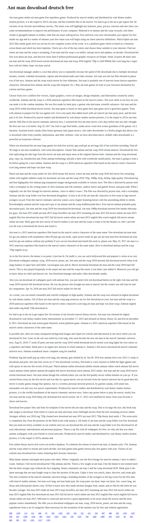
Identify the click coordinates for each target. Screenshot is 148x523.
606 (39, 513)
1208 (25, 517)
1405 (94, 517)
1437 (133, 513)
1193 (48, 520)
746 (86, 517)
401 (17, 520)
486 (110, 513)
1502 (56, 517)
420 (68, 513)
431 (17, 517)
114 (25, 513)
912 (32, 513)
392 (52, 513)
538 (71, 517)
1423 (64, 517)
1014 (48, 517)
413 (89, 513)
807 (103, 513)
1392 (60, 513)
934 (10, 517)
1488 (102, 517)
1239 (18, 513)
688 (10, 513)
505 (75, 513)
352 (82, 513)
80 (125, 517)
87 (46, 513)
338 (110, 517)
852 (24, 520)
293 (117, 513)
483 (40, 517)
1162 (32, 520)
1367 (118, 517)
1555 (79, 517)
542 (96, 513)
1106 (33, 517)
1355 (125, 513)
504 (131, 517)
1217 (40, 520)
